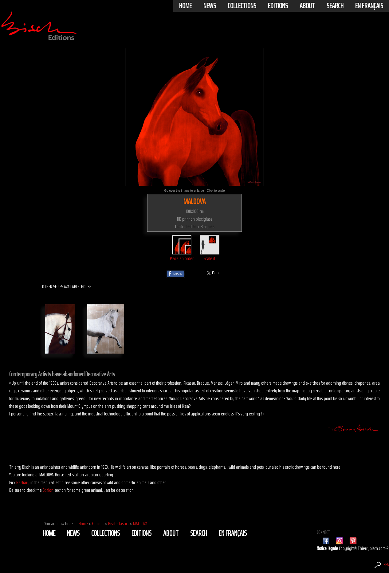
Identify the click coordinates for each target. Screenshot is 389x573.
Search (335, 6)
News (209, 6)
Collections (242, 6)
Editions (278, 6)
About (307, 6)
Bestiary (22, 482)
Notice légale (328, 548)
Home (185, 6)
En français (369, 6)
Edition (48, 490)
